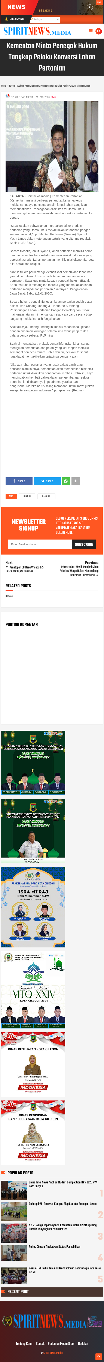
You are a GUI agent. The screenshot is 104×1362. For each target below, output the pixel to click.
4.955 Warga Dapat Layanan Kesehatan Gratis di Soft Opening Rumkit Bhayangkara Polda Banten (63, 1227)
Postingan (36, 20)
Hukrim (27, 497)
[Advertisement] (52, 434)
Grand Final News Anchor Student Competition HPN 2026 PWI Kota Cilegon (63, 1184)
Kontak (40, 1344)
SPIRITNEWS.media (53, 1353)
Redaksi (83, 1344)
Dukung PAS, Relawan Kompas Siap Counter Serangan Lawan (63, 1204)
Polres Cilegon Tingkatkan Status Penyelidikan (54, 1247)
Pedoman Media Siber (61, 1344)
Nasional (46, 497)
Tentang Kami (24, 1344)
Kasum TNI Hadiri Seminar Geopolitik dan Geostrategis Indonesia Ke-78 (65, 1270)
